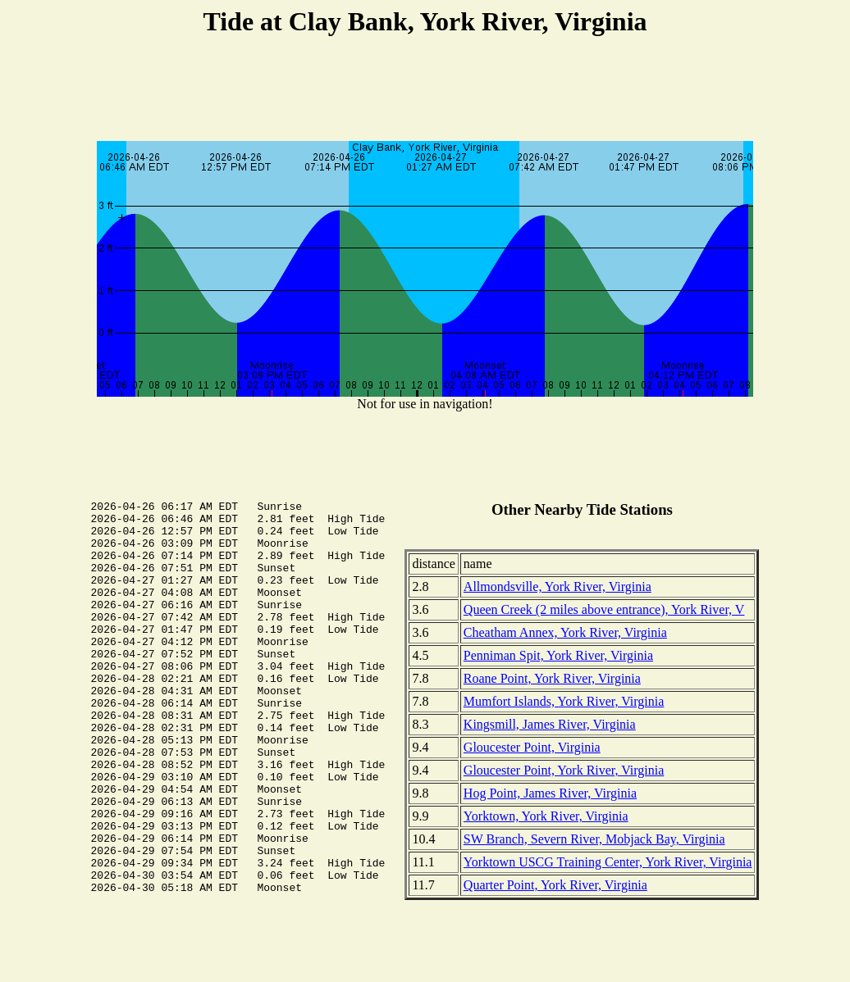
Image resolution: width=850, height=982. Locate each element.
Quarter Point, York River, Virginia (555, 885)
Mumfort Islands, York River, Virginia (564, 701)
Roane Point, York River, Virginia (552, 678)
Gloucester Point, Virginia (532, 747)
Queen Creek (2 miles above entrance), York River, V (604, 609)
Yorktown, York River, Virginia (546, 816)
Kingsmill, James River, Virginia (550, 724)
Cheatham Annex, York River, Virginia (565, 632)
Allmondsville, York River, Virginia (557, 586)
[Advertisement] (425, 91)
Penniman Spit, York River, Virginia (558, 655)
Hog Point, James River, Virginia (550, 793)
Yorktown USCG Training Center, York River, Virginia (608, 862)
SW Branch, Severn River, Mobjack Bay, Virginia (594, 839)
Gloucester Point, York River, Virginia (564, 770)
